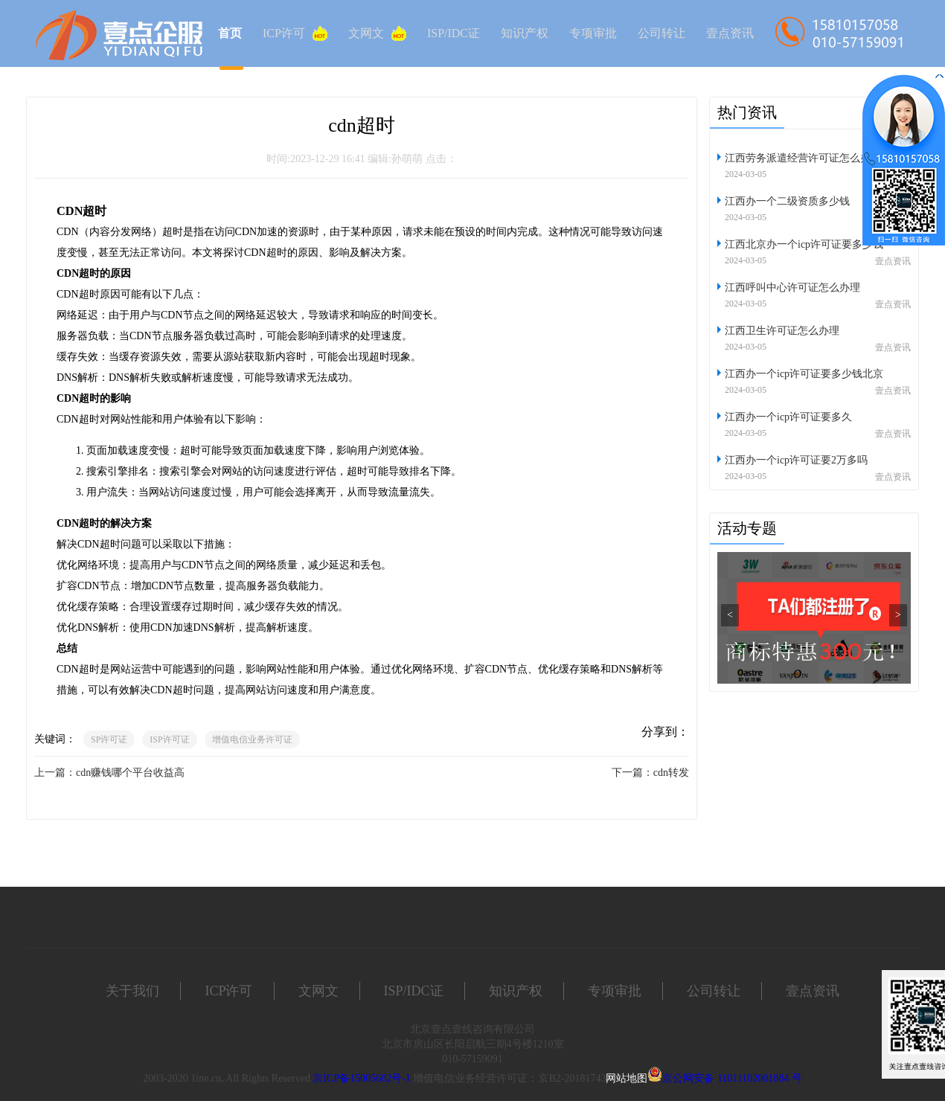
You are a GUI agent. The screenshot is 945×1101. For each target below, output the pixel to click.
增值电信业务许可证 (252, 739)
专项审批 (593, 33)
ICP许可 (295, 33)
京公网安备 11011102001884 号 (731, 1078)
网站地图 (626, 1078)
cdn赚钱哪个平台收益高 (130, 772)
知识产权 (524, 33)
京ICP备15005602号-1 (361, 1078)
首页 (230, 33)
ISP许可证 (169, 739)
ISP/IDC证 (453, 33)
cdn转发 (671, 772)
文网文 (377, 33)
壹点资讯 (730, 33)
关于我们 (132, 990)
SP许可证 (109, 739)
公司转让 (661, 33)
